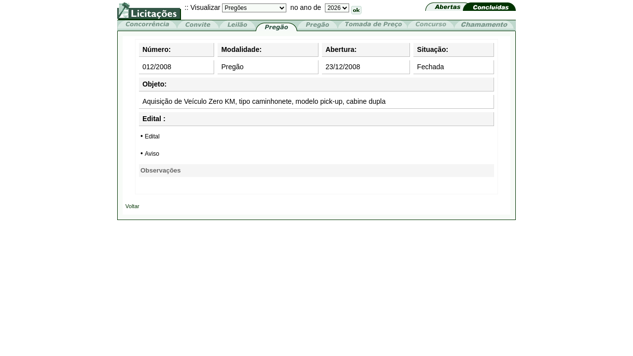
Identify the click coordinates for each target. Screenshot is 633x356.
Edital (152, 136)
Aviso (152, 153)
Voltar (132, 206)
